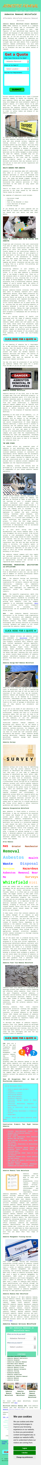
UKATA (36, 603)
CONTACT (30, 10)
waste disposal (16, 561)
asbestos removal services (20, 1313)
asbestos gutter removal (28, 1221)
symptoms (28, 208)
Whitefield (23, 638)
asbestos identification (11, 1224)
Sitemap (4, 1441)
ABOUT (25, 10)
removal (35, 281)
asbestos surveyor (16, 452)
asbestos (27, 33)
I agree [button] (24, 1448)
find (8, 1297)
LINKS (20, 10)
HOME (17, 10)
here (10, 1320)
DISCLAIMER (35, 10)
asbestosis (26, 180)
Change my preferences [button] (24, 1457)
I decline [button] (24, 1453)
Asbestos (6, 171)
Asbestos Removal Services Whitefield (19, 1324)
